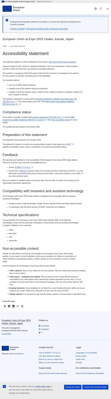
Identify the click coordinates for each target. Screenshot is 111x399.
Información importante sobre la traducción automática (47, 29)
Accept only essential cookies (95, 387)
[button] (5, 306)
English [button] (95, 8)
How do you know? (45, 1)
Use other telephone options (49, 356)
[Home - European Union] (13, 9)
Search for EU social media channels (53, 373)
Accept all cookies (73, 387)
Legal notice (80, 359)
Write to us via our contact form (51, 359)
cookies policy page (42, 386)
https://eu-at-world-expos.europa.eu (62, 62)
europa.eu (20, 354)
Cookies (79, 362)
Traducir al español (17, 29)
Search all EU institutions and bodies (90, 373)
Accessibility (6, 334)
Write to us (24, 171)
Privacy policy (81, 356)
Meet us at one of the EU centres (51, 362)
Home (5, 46)
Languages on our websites (86, 353)
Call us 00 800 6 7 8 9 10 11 (49, 353)
